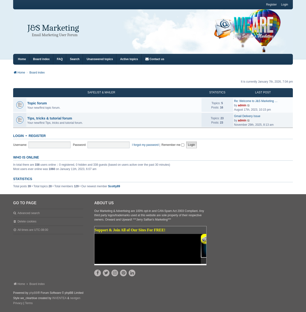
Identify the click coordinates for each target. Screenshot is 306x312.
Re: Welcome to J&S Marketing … (256, 101)
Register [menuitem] (271, 4)
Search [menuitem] (74, 59)
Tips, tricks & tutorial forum (49, 118)
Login (18, 136)
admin (242, 105)
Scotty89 (114, 186)
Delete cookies (26, 221)
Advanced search (28, 213)
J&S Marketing (53, 28)
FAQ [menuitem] (60, 59)
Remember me (172, 145)
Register (37, 136)
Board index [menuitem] (41, 59)
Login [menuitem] (284, 4)
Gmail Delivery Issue (247, 116)
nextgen (75, 298)
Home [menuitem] (22, 59)
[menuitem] (154, 59)
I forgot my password (145, 145)
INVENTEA (59, 298)
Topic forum (37, 103)
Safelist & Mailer (101, 92)
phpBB (33, 293)
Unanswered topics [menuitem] (100, 59)
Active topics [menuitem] (129, 59)
